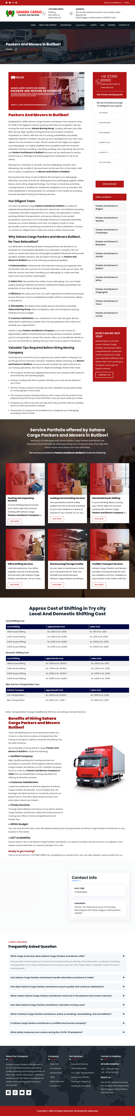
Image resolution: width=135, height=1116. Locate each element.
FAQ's (127, 2)
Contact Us (124, 25)
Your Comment (105, 162)
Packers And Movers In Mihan (107, 279)
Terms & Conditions (112, 2)
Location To (103, 152)
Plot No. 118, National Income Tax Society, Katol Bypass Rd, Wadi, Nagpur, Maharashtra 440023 (97, 910)
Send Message (110, 184)
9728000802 (80, 892)
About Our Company (48, 25)
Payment (111, 25)
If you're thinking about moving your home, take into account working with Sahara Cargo (23, 508)
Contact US (104, 375)
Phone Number (105, 122)
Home (33, 25)
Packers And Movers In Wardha (107, 219)
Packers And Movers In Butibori (107, 267)
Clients (93, 25)
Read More (14, 521)
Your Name (103, 113)
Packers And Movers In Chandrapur (107, 231)
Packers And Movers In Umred (107, 314)
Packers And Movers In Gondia (107, 255)
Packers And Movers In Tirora (107, 302)
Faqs (102, 25)
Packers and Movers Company (38, 330)
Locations (81, 25)
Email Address (104, 132)
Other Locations (103, 197)
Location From (104, 142)
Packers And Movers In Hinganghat (107, 291)
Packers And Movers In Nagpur (107, 207)
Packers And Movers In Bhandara (107, 243)
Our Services (65, 25)
